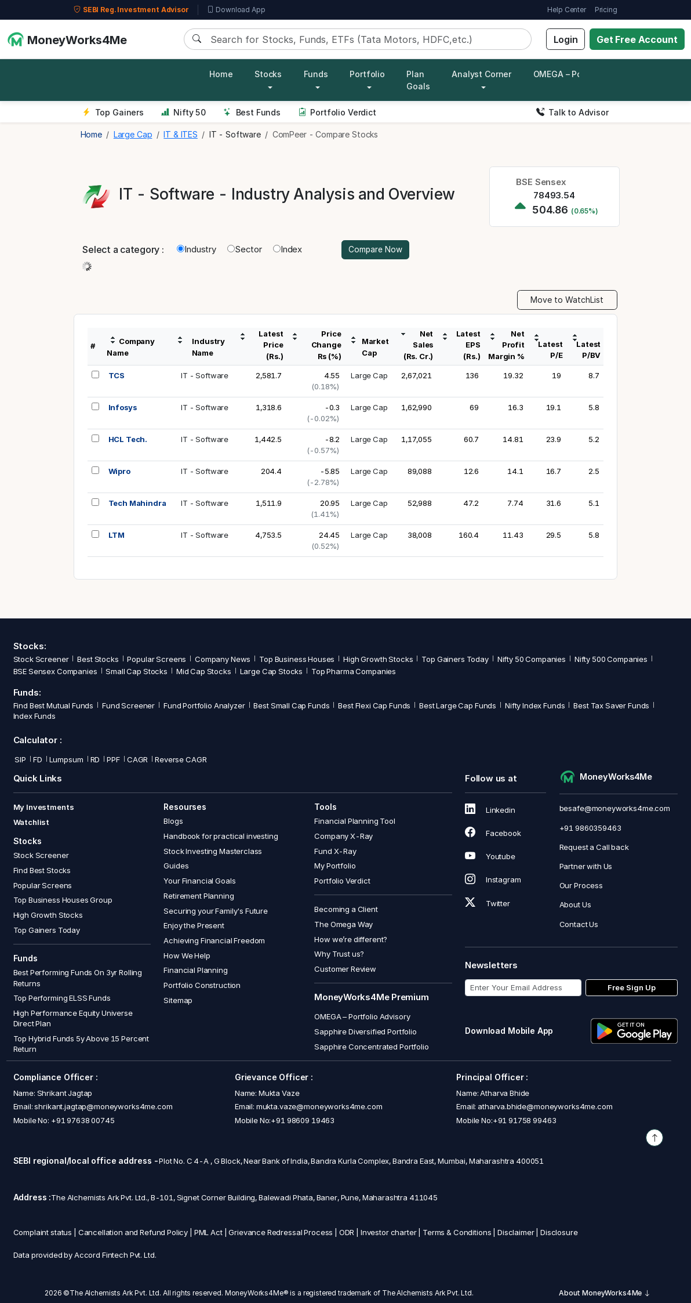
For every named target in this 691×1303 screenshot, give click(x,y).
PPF (113, 760)
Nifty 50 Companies (531, 659)
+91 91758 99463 (525, 1120)
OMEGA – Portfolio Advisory (362, 1017)
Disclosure (559, 1232)
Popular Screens (156, 659)
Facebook (493, 833)
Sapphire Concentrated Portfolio (371, 1046)
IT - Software (204, 376)
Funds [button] (316, 74)
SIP (19, 760)
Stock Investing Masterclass (212, 851)
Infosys (122, 407)
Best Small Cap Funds (291, 706)
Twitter (487, 903)
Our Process (581, 886)
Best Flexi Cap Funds (374, 706)
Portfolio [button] (367, 74)
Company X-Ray (343, 836)
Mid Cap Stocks (203, 671)
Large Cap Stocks (271, 671)
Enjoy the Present (193, 926)
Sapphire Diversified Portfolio (365, 1032)
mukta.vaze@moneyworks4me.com (319, 1107)
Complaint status (42, 1232)
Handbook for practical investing (220, 836)
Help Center (566, 9)
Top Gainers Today (454, 659)
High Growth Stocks (378, 659)
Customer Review (345, 969)
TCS (116, 376)
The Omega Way (343, 924)
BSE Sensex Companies (55, 671)
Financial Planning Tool (354, 821)
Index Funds (34, 716)
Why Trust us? (339, 954)
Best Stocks (97, 659)
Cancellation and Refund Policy (133, 1232)
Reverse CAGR (180, 760)
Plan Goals (418, 80)
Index (287, 249)
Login (566, 39)
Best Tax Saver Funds (611, 706)
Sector (244, 249)
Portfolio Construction (202, 985)
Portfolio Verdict (337, 112)
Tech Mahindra (137, 503)
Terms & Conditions (457, 1232)
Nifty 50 (183, 112)
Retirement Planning (198, 896)
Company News (222, 659)
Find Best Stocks (42, 870)
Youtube (490, 857)
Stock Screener (41, 659)
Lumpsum (66, 760)
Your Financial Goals (199, 881)
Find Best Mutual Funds (53, 706)
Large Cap (369, 376)
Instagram (493, 880)
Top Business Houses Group (62, 900)
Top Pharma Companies (353, 671)
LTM (116, 535)
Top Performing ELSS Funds (62, 998)
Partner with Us (586, 866)
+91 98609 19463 (302, 1120)
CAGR (137, 760)
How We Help (186, 955)
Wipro (119, 471)
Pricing (606, 9)
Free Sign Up (632, 988)
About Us (575, 905)
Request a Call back (594, 847)
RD (95, 760)
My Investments (43, 807)
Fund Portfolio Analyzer (204, 706)
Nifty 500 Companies (611, 659)
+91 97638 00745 (82, 1120)
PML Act (208, 1232)
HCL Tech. (128, 439)
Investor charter (389, 1232)
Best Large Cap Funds (457, 706)
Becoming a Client (345, 909)
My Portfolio (334, 866)
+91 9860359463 (590, 828)
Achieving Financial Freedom (214, 941)
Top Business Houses (296, 659)
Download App (236, 10)
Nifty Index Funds (535, 706)
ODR (347, 1232)
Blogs (173, 821)
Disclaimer (515, 1232)
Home (220, 74)
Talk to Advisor (572, 112)
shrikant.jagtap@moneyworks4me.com (103, 1107)
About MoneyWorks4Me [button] (604, 1293)
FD (37, 760)
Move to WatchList (566, 300)
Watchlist (31, 822)
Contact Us (579, 924)
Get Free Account (637, 39)
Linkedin (490, 810)
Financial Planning (195, 970)
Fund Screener (128, 706)
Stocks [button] (268, 74)
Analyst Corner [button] (481, 74)
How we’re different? (350, 939)
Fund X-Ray (335, 851)
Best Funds (252, 112)
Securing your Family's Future (215, 910)
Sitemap (177, 1000)
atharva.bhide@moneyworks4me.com (545, 1107)
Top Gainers (113, 112)
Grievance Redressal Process (280, 1232)
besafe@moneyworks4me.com (614, 808)
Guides (175, 866)
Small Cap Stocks (137, 671)
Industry (196, 249)
